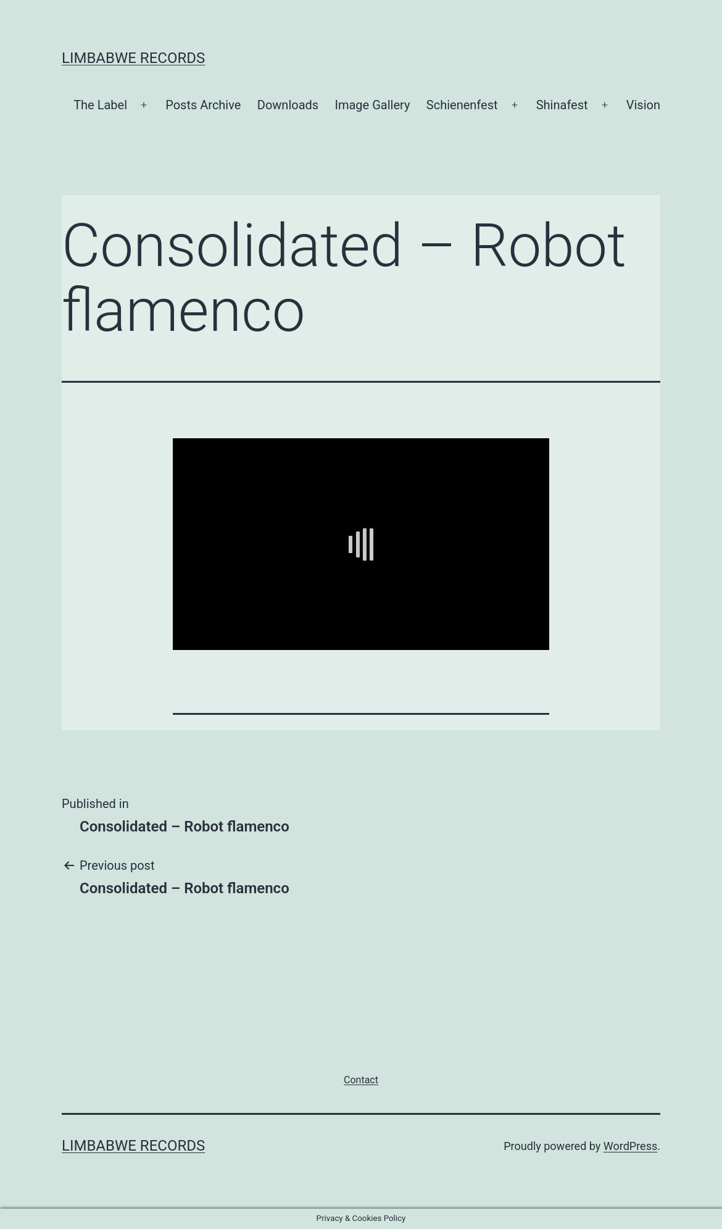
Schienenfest (462, 105)
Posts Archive (203, 105)
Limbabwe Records (133, 58)
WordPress (630, 1145)
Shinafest (562, 105)
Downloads (287, 105)
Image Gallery (372, 105)
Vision (643, 105)
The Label (100, 105)
